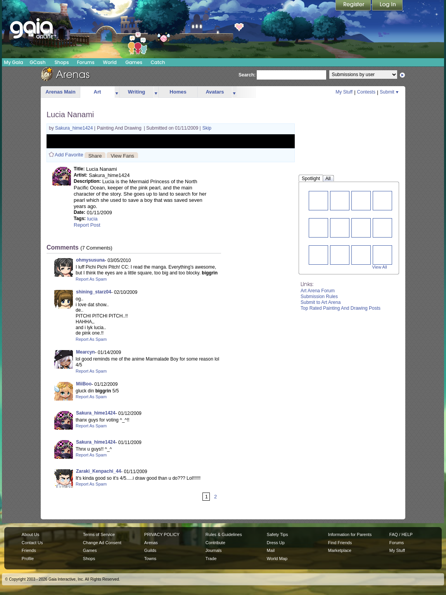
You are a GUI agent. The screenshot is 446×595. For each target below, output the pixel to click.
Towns (150, 558)
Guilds (150, 550)
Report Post (87, 225)
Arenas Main (60, 92)
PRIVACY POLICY (162, 534)
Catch (158, 62)
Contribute (215, 542)
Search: (247, 75)
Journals (214, 550)
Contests (366, 92)
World (110, 62)
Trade (211, 558)
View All (379, 267)
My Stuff (344, 92)
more (116, 92)
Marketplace (339, 550)
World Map (277, 558)
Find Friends (340, 542)
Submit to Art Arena (321, 302)
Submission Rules (319, 296)
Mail (271, 550)
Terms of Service (99, 534)
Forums (85, 62)
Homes (177, 92)
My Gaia (13, 62)
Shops (61, 62)
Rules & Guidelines (224, 534)
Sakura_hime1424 (74, 128)
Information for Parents (350, 534)
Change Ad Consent (102, 542)
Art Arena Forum (318, 290)
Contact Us (32, 542)
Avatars (215, 92)
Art (97, 92)
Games (133, 62)
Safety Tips (277, 534)
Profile (28, 558)
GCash (38, 62)
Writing (136, 92)
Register (353, 6)
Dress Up (276, 542)
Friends (29, 550)
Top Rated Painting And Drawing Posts (340, 308)
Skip (206, 128)
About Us (30, 534)
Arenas (151, 542)
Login (387, 6)
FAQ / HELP (401, 534)
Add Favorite (69, 155)
